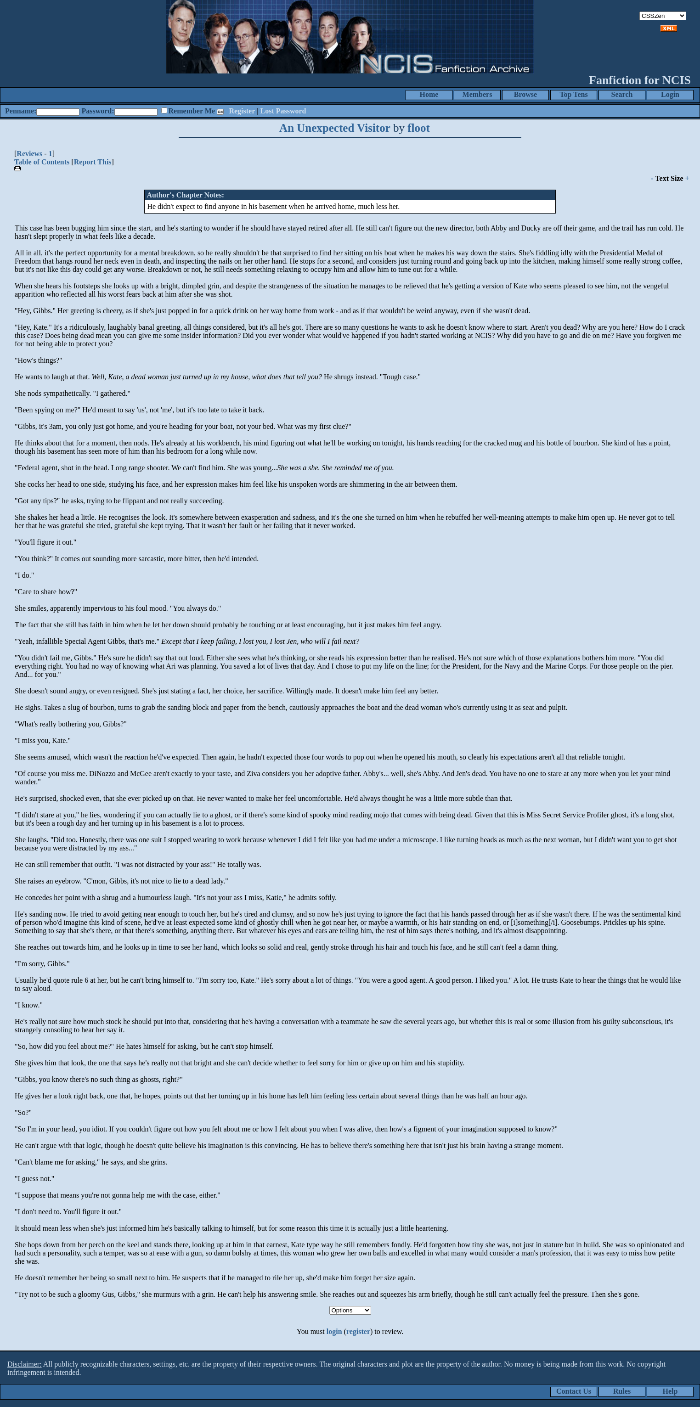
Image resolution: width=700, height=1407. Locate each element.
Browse (525, 94)
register (358, 1331)
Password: (97, 111)
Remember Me (192, 111)
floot (418, 128)
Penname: (20, 111)
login (334, 1331)
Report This (93, 162)
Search (622, 94)
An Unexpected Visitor (334, 128)
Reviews (29, 154)
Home (429, 94)
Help (670, 1391)
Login (670, 94)
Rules (622, 1391)
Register (242, 111)
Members (477, 94)
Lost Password (283, 111)
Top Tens (573, 94)
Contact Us (573, 1391)
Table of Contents (41, 162)
